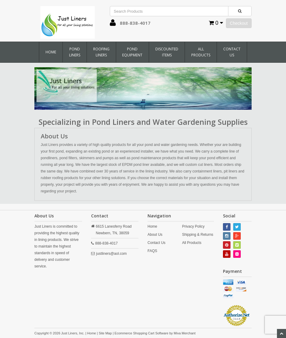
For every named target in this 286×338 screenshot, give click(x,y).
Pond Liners (74, 52)
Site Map (105, 333)
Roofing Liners (101, 52)
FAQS (152, 251)
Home (51, 52)
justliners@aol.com (111, 253)
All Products (200, 52)
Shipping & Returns (197, 234)
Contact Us (231, 52)
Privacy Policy (193, 226)
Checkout (239, 23)
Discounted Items (166, 52)
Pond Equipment (132, 52)
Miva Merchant (184, 333)
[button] (113, 24)
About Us (155, 234)
